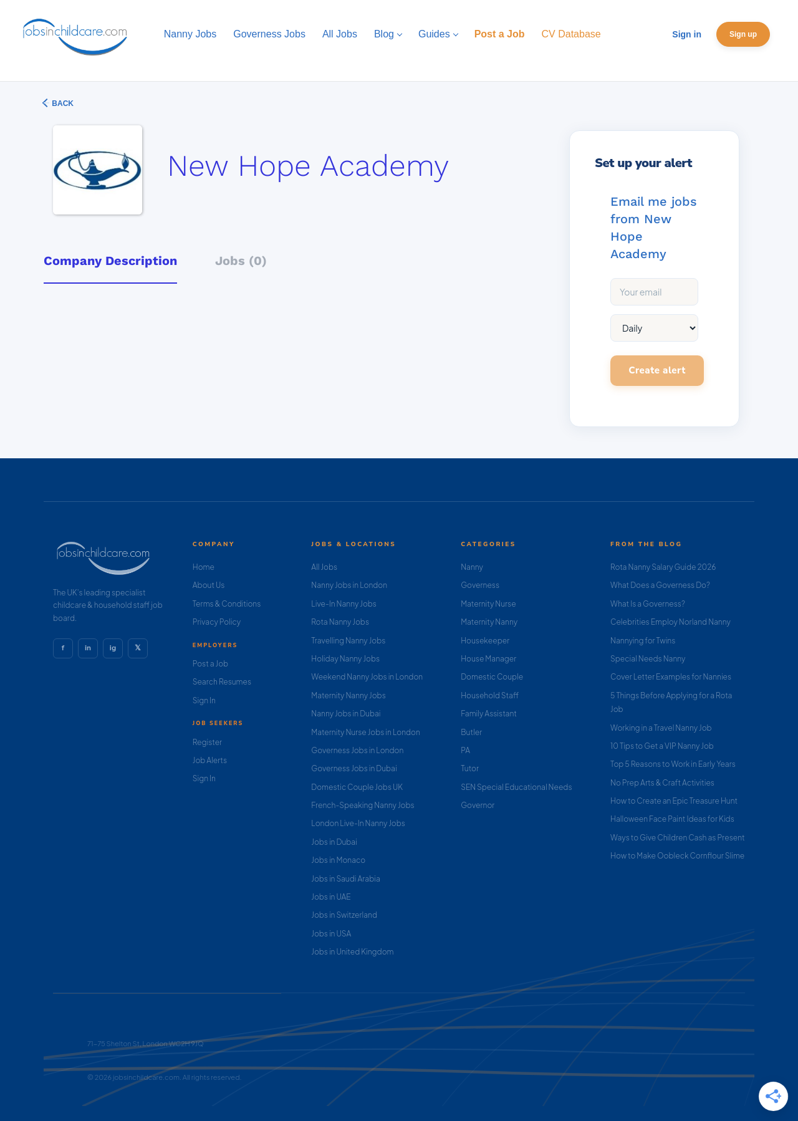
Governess (480, 585)
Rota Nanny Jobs (340, 622)
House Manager (488, 658)
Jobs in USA (331, 933)
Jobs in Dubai (334, 842)
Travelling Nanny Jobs (348, 640)
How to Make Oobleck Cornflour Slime (677, 855)
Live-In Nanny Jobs (344, 604)
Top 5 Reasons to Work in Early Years (673, 764)
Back (62, 103)
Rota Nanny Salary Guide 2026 (663, 567)
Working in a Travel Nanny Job (661, 728)
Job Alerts (210, 760)
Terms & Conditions (227, 604)
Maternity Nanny (489, 622)
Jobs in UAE (330, 897)
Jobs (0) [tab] (241, 260)
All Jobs (324, 567)
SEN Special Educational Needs (516, 787)
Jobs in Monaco (338, 860)
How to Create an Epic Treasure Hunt (674, 801)
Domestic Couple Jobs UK (357, 787)
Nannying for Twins (642, 640)
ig (113, 648)
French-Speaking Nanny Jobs (362, 805)
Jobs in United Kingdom (352, 951)
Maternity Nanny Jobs (348, 695)
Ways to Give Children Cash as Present (677, 837)
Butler (471, 732)
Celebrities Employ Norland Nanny (670, 622)
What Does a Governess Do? (660, 585)
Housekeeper (485, 640)
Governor (477, 805)
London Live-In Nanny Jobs (358, 823)
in (88, 648)
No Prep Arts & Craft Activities (662, 782)
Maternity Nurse (488, 604)
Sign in (686, 34)
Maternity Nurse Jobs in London (365, 732)
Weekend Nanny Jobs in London (367, 676)
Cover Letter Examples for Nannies (670, 676)
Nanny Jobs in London (349, 585)
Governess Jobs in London (357, 750)
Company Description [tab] (110, 260)
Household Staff (490, 695)
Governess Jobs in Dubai (354, 768)
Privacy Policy (217, 622)
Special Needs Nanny (647, 658)
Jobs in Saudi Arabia (345, 878)
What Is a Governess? (647, 604)
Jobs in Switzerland (344, 915)
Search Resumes (222, 681)
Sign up (743, 34)
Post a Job (210, 663)
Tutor (470, 768)
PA (465, 750)
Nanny (472, 567)
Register (207, 742)
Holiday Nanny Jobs (345, 658)
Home (203, 567)
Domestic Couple (492, 676)
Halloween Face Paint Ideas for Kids (672, 819)
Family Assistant (489, 713)
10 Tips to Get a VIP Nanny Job (662, 746)
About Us (209, 585)
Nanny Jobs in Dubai (345, 713)
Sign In (204, 700)
